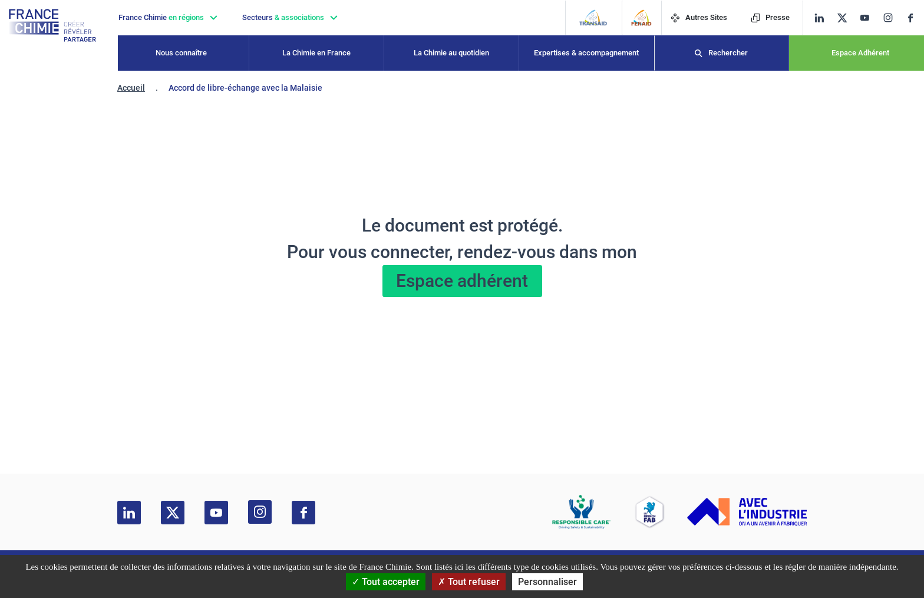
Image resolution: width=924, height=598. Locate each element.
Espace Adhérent (860, 52)
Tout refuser (469, 581)
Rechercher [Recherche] (728, 52)
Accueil (131, 87)
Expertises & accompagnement (586, 52)
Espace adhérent (462, 280)
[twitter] (846, 18)
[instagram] (891, 17)
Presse (770, 17)
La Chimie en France (316, 52)
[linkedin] (819, 18)
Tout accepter (386, 581)
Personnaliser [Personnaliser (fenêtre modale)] (547, 581)
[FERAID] (641, 17)
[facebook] (915, 18)
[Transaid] (593, 17)
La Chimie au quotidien (451, 52)
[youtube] (869, 18)
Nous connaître (181, 52)
